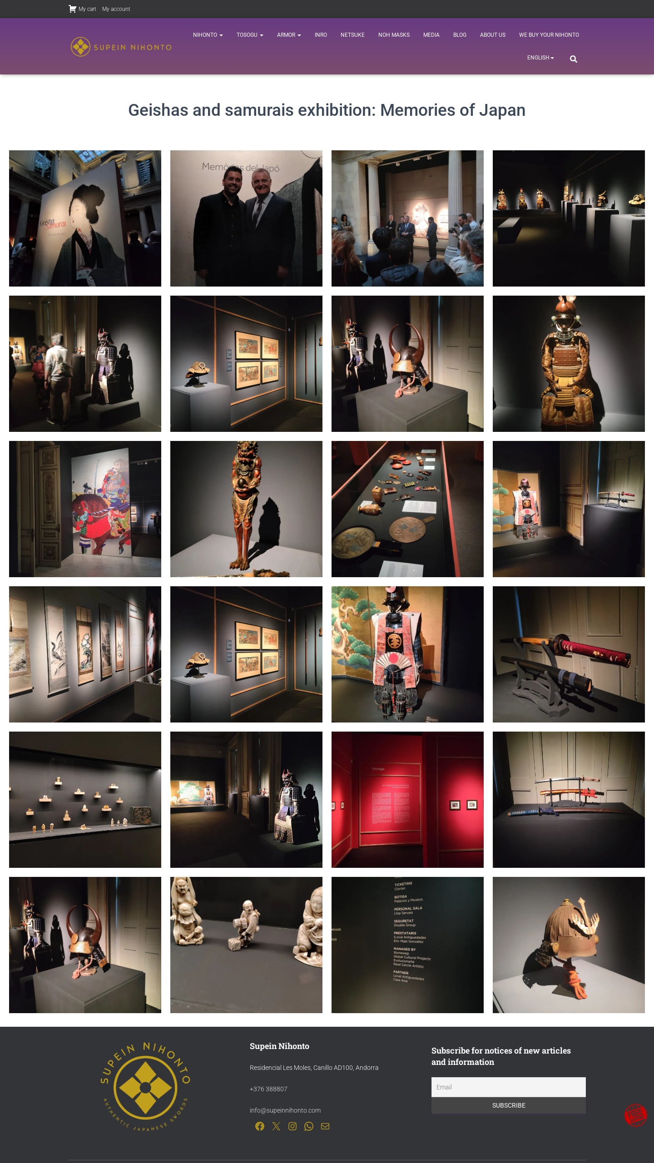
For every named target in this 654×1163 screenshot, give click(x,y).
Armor (289, 35)
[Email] (508, 1087)
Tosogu (250, 35)
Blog (459, 35)
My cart (82, 8)
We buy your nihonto (549, 35)
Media (431, 35)
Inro (321, 35)
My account (116, 9)
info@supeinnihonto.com (285, 1110)
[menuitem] (540, 57)
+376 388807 (268, 1089)
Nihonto (208, 35)
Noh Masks (394, 35)
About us (492, 35)
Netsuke (353, 35)
